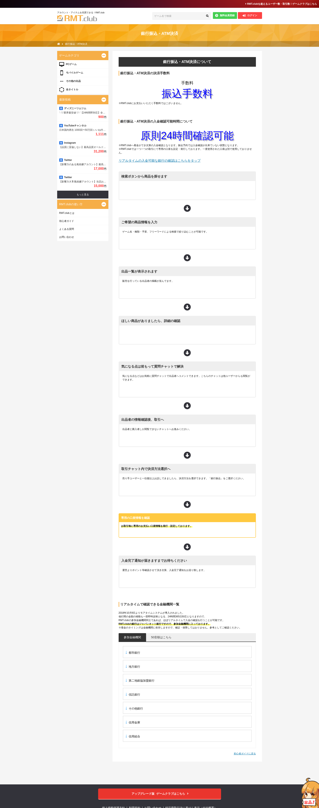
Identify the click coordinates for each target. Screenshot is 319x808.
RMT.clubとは (66, 213)
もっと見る (83, 194)
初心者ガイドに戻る (245, 753)
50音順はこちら (161, 637)
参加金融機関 (132, 637)
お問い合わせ (66, 237)
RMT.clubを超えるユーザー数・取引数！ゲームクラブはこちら (281, 3)
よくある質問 (66, 229)
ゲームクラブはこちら (159, 794)
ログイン (250, 15)
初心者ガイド (66, 221)
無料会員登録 (225, 15)
